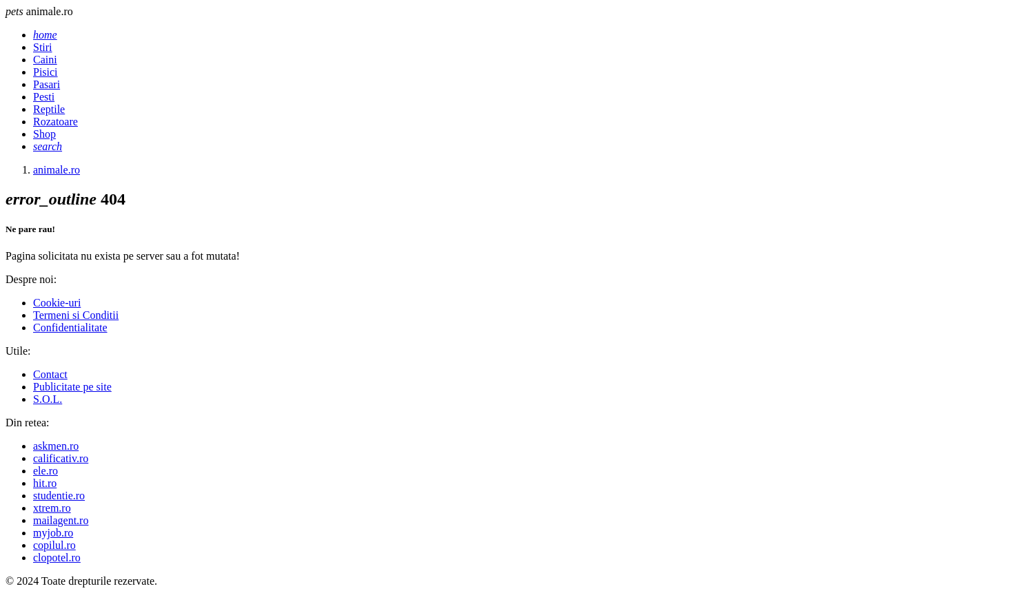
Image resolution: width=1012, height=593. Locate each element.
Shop (44, 134)
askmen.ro (56, 446)
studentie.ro (59, 495)
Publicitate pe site (72, 387)
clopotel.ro (57, 557)
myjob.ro (53, 533)
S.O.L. (47, 399)
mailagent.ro (60, 520)
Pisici (45, 72)
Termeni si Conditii (76, 315)
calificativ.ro (60, 458)
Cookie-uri (57, 303)
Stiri (42, 47)
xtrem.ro (52, 508)
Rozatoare (55, 121)
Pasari (46, 84)
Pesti (43, 97)
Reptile (49, 109)
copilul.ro (54, 545)
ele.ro (45, 471)
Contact (50, 374)
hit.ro (45, 483)
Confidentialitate (70, 327)
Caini (45, 59)
